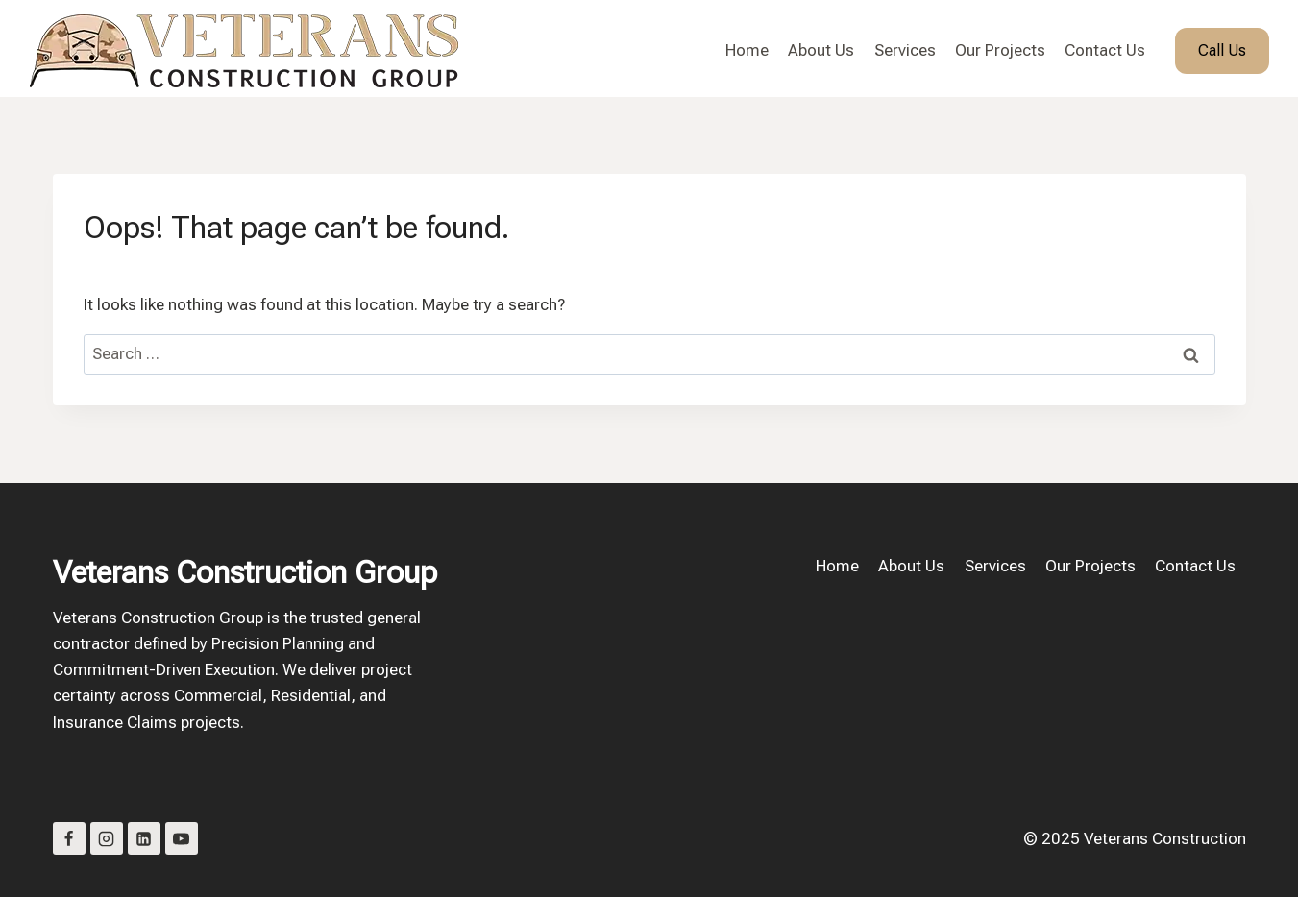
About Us (821, 50)
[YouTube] (181, 838)
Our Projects (1000, 50)
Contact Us (1105, 50)
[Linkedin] (144, 838)
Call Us (1222, 50)
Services (905, 50)
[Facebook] (69, 838)
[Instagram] (106, 838)
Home (747, 50)
